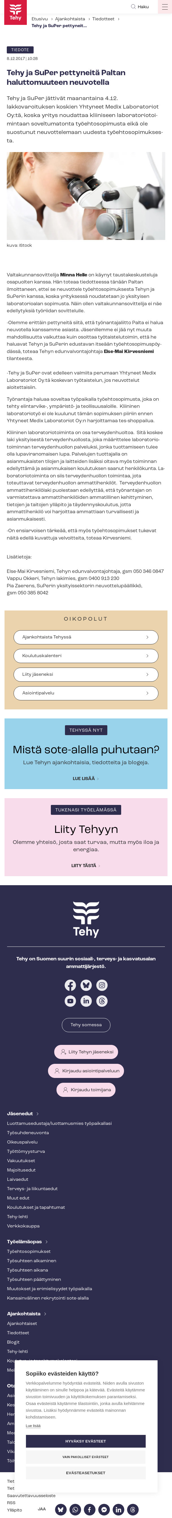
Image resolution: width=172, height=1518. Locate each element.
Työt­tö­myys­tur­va (26, 1151)
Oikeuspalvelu (22, 1142)
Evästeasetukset (85, 1473)
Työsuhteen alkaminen (31, 1261)
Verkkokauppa (23, 1226)
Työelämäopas (25, 1242)
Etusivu (40, 19)
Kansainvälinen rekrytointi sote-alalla (48, 1298)
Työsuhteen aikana (27, 1270)
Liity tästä (83, 866)
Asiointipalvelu (38, 693)
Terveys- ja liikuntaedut (32, 1189)
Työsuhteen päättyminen (34, 1279)
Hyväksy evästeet (86, 1441)
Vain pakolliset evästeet (85, 1457)
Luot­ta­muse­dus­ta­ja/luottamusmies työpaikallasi (59, 1123)
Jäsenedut (20, 1114)
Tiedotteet (103, 19)
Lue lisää (84, 779)
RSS (11, 1503)
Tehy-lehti (17, 1217)
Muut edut (18, 1198)
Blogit (13, 1342)
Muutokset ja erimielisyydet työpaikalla (49, 1289)
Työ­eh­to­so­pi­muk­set (29, 1252)
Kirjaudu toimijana (91, 1090)
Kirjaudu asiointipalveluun (90, 1071)
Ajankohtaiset (22, 1324)
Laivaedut (17, 1179)
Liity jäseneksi (37, 674)
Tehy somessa (86, 1025)
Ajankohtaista (70, 19)
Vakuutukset (21, 1161)
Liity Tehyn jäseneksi (91, 1052)
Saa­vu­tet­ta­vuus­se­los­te (31, 1496)
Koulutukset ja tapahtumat (36, 1207)
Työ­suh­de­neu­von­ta (28, 1133)
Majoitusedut (21, 1170)
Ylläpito (14, 1510)
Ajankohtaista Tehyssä (46, 637)
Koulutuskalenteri (42, 656)
